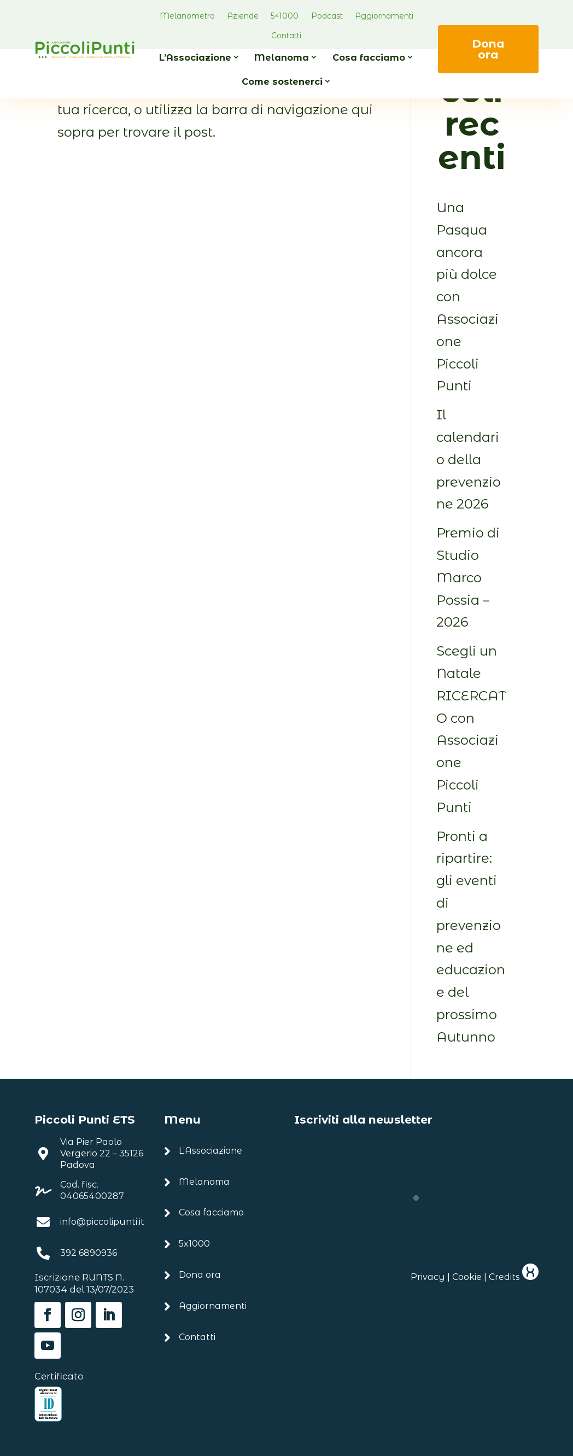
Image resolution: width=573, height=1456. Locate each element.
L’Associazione (195, 57)
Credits (514, 1277)
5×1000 (285, 16)
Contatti (286, 35)
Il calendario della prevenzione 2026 (468, 459)
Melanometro (187, 16)
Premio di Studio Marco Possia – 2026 (468, 577)
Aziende (243, 16)
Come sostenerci (282, 81)
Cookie (467, 1277)
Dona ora (488, 49)
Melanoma (281, 57)
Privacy (428, 1277)
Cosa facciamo (368, 57)
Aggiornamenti (384, 16)
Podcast (327, 16)
